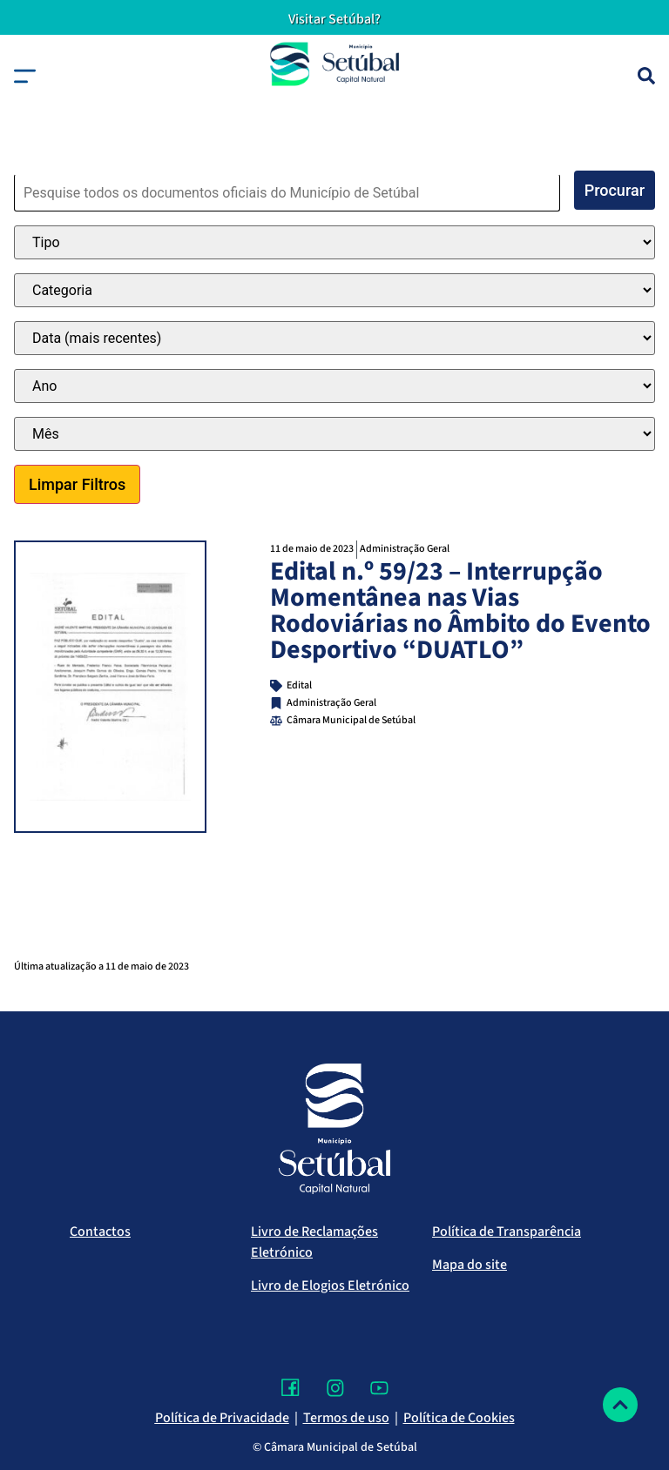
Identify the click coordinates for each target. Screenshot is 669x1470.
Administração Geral (404, 548)
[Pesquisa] (646, 75)
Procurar (615, 190)
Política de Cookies (459, 1417)
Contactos (100, 1231)
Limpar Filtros (77, 484)
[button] (25, 76)
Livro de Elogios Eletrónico (330, 1285)
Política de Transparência (506, 1231)
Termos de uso (346, 1417)
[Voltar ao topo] (620, 1404)
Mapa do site (469, 1264)
